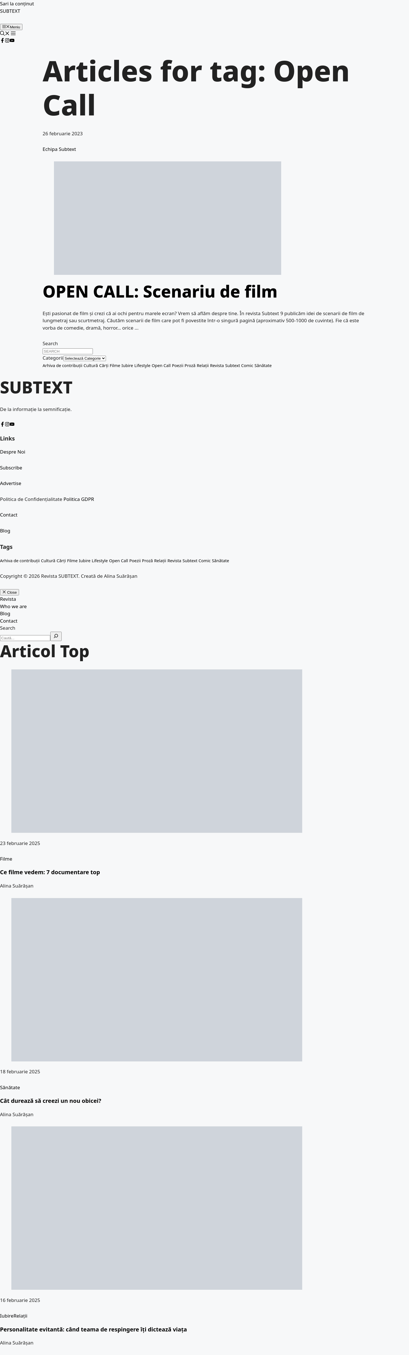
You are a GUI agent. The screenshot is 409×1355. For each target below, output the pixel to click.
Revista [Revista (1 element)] (217, 365)
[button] (5, 34)
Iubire (6, 1315)
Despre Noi (12, 451)
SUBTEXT (10, 11)
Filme (6, 858)
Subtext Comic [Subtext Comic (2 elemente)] (239, 365)
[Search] (56, 636)
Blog (5, 530)
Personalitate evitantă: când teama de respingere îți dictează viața (93, 1329)
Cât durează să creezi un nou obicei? (50, 1101)
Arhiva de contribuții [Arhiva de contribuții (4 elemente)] (62, 365)
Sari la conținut (17, 3)
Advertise (10, 483)
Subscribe (11, 467)
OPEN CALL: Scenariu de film (160, 291)
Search (50, 343)
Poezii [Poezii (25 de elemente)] (177, 365)
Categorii (53, 358)
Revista (8, 599)
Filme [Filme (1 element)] (115, 365)
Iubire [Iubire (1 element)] (127, 365)
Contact (9, 514)
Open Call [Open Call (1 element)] (161, 365)
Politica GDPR (78, 499)
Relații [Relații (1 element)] (203, 365)
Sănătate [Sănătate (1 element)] (263, 365)
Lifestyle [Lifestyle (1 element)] (142, 365)
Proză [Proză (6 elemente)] (190, 365)
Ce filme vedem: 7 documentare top (50, 872)
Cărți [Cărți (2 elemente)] (103, 365)
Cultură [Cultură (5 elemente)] (91, 365)
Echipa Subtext (59, 149)
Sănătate (10, 1087)
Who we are (13, 606)
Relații (20, 1315)
